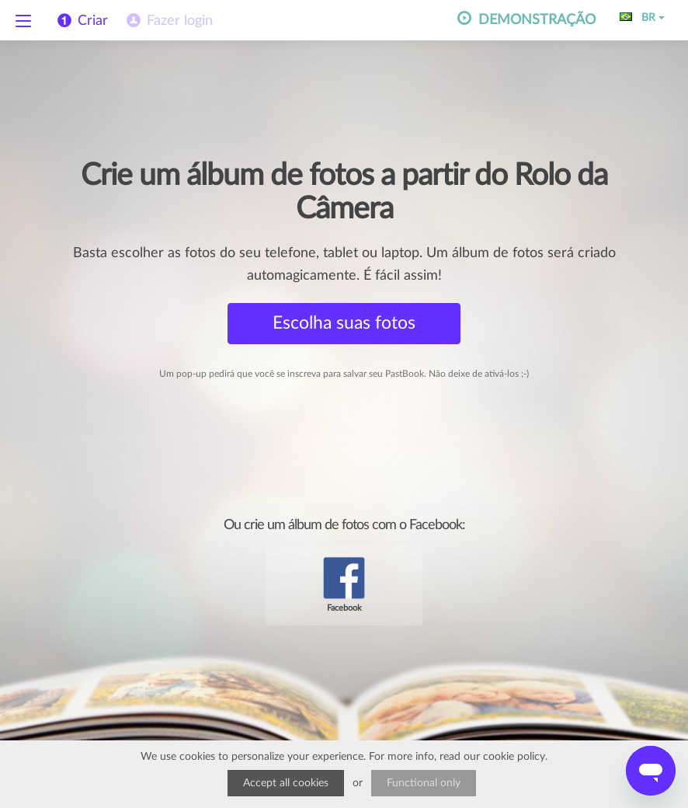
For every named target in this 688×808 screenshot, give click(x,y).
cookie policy (514, 756)
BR (642, 17)
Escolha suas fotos (344, 323)
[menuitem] (168, 21)
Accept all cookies (285, 783)
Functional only (423, 783)
